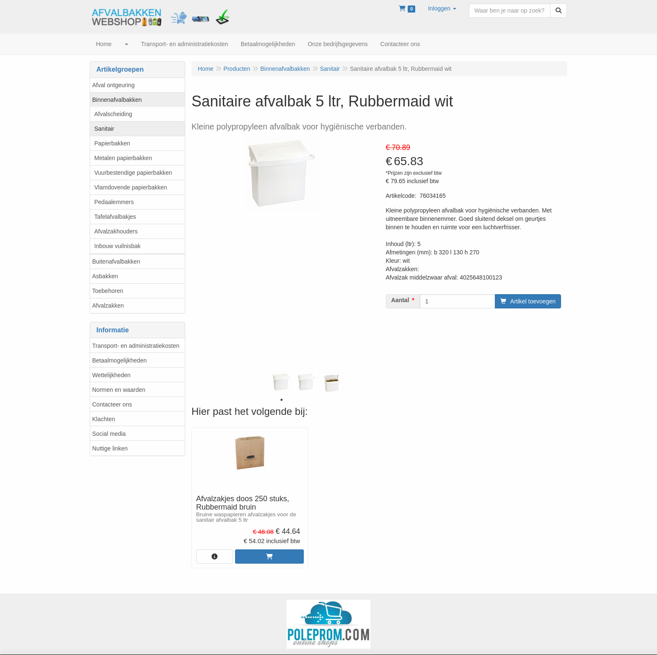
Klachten (103, 419)
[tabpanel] (281, 382)
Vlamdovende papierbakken (130, 187)
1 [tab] (281, 400)
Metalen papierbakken (123, 158)
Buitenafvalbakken (116, 261)
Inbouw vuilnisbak (117, 246)
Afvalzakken (108, 305)
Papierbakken (112, 143)
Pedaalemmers (114, 202)
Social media (109, 433)
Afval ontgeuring (113, 85)
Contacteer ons (112, 404)
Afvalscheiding (113, 114)
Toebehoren (107, 290)
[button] (442, 8)
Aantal (400, 300)
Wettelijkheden (111, 375)
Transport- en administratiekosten (135, 345)
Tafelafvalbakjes (115, 216)
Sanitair (104, 128)
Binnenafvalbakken (117, 99)
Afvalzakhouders (116, 231)
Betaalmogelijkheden (119, 360)
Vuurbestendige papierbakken (133, 172)
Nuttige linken (110, 448)
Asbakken (105, 276)
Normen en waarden (118, 389)
